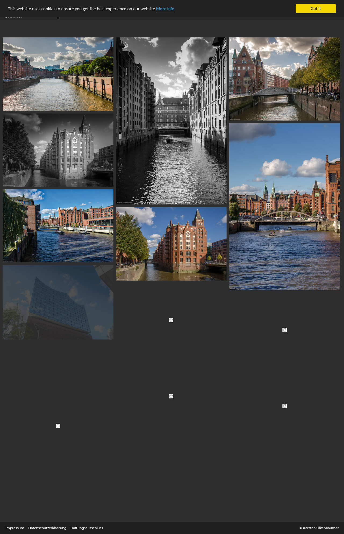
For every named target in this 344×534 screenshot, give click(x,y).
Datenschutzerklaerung (47, 528)
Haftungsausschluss (86, 528)
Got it (316, 8)
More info (165, 9)
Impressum (14, 528)
